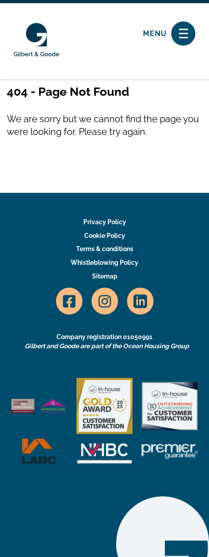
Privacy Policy (104, 222)
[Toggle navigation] (183, 33)
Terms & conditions (104, 249)
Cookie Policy (104, 235)
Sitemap (104, 276)
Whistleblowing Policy (104, 262)
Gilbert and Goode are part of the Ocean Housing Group (107, 346)
